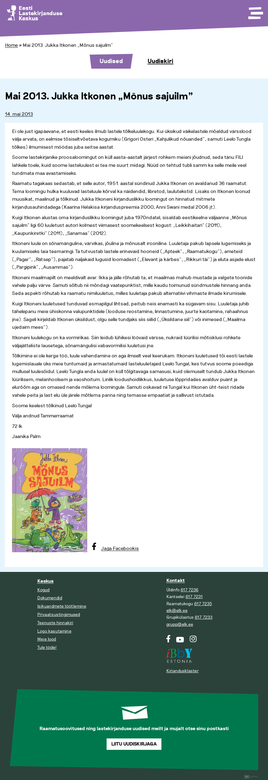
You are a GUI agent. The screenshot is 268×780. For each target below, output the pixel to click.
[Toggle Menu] (255, 11)
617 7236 (189, 590)
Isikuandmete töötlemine (61, 606)
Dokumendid (49, 598)
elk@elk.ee (177, 610)
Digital (251, 776)
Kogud (43, 590)
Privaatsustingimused (58, 614)
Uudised (111, 61)
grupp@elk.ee (179, 624)
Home (11, 45)
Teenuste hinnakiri (55, 622)
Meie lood (46, 639)
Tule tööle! (47, 647)
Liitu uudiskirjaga (134, 744)
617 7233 (204, 617)
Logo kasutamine (54, 631)
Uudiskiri (160, 61)
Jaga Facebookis (120, 548)
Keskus (45, 581)
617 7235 (203, 603)
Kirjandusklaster (182, 670)
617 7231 (194, 596)
